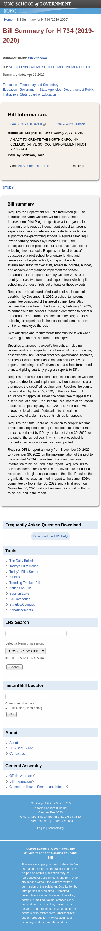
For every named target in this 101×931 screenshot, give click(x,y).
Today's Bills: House (23, 566)
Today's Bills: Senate (24, 572)
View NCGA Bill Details (27, 124)
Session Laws (19, 593)
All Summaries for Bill (33, 166)
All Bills (14, 577)
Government (28, 90)
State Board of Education (38, 94)
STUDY (8, 188)
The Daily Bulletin (21, 561)
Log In (41, 828)
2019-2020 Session (71, 124)
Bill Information (21, 781)
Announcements (21, 610)
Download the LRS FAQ (50, 536)
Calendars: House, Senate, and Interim (38, 787)
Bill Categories (19, 599)
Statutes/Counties (22, 604)
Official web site (22, 776)
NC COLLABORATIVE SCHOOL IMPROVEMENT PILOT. (50, 67)
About (13, 743)
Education (10, 85)
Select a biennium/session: (24, 643)
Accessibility (56, 828)
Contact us (17, 753)
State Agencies (50, 90)
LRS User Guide (21, 748)
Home (8, 19)
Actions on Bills (20, 588)
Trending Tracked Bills (25, 583)
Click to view (37, 58)
